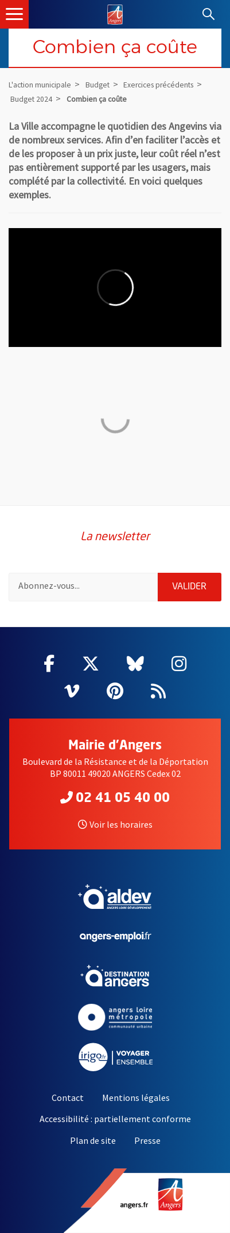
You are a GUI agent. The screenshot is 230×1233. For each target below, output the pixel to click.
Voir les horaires (115, 824)
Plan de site (93, 1140)
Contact (68, 1097)
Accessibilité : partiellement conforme (115, 1118)
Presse (147, 1140)
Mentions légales (136, 1097)
